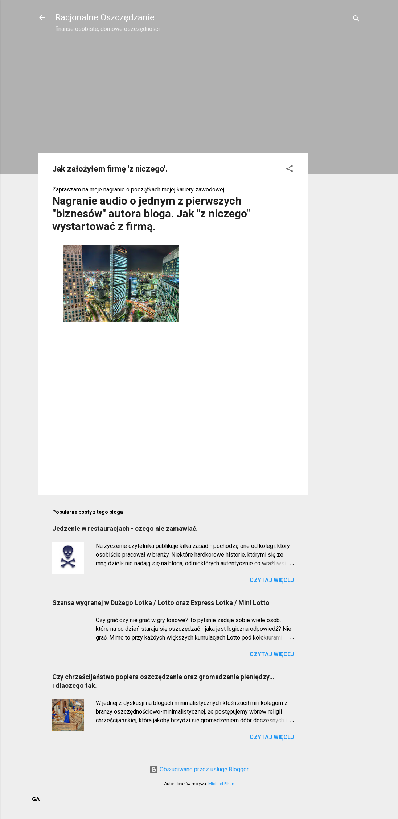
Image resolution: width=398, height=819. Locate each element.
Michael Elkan (221, 784)
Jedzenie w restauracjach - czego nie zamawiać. (125, 528)
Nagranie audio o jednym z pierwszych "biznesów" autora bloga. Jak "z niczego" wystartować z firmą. (151, 213)
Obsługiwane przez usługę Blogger (199, 769)
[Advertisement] (337, 155)
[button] (289, 170)
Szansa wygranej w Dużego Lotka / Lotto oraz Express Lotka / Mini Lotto (161, 602)
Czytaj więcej (272, 580)
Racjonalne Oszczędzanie (105, 17)
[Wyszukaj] (356, 20)
